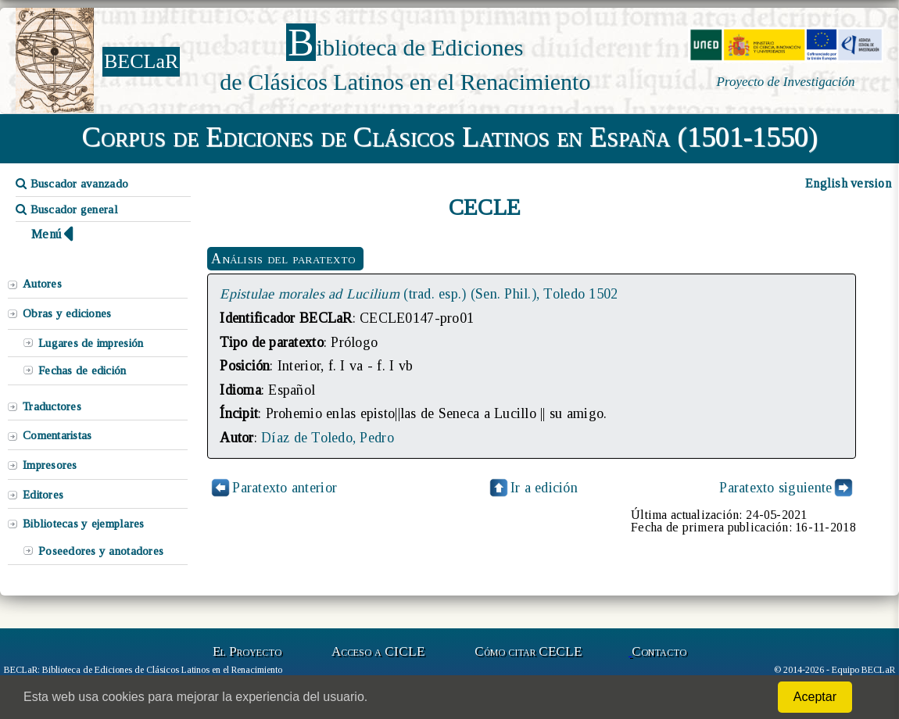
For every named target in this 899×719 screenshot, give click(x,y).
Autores (42, 283)
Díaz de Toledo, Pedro (327, 437)
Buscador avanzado (72, 183)
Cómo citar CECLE (528, 651)
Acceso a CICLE (377, 651)
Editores (43, 494)
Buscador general (67, 209)
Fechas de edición (82, 370)
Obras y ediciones (67, 313)
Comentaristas (57, 435)
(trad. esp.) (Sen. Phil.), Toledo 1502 (419, 294)
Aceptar (814, 696)
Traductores (52, 406)
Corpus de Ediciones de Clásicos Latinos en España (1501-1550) (450, 136)
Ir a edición (532, 487)
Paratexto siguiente (775, 487)
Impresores (50, 465)
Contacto (659, 651)
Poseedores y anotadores (100, 551)
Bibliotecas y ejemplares (83, 523)
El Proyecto (247, 651)
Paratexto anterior (284, 487)
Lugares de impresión (90, 343)
